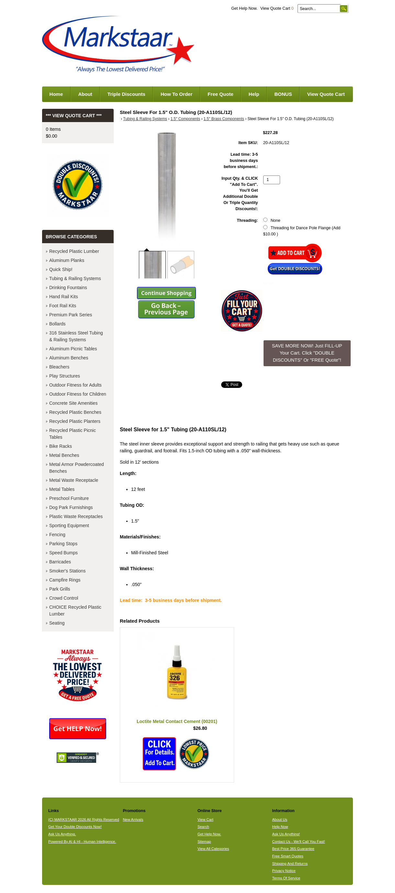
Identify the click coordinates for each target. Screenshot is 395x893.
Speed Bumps (63, 552)
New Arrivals (133, 819)
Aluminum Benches (68, 357)
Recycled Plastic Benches (75, 412)
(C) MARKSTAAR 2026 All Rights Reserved (83, 819)
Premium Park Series (70, 314)
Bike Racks (60, 446)
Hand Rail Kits (63, 296)
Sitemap (204, 841)
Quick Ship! (61, 269)
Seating (56, 623)
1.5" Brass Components (224, 119)
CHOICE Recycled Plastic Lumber (75, 610)
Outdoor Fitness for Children (77, 394)
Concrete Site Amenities (73, 403)
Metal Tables (61, 489)
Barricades (60, 561)
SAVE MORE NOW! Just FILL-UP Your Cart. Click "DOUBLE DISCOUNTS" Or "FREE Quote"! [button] (307, 352)
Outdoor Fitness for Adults (75, 385)
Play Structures (64, 376)
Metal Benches (64, 455)
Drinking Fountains (68, 287)
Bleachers (59, 366)
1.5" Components (185, 119)
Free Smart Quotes (287, 856)
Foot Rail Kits (62, 305)
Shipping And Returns (290, 863)
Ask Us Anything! (286, 834)
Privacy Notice (284, 871)
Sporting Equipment (69, 525)
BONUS (283, 94)
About (85, 94)
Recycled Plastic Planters (74, 421)
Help (254, 94)
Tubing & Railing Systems (145, 119)
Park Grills (59, 589)
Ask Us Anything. (62, 834)
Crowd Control (63, 598)
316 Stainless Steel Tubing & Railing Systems (76, 336)
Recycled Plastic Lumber (74, 251)
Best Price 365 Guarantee (293, 849)
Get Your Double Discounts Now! (75, 827)
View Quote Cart (277, 8)
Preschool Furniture (69, 498)
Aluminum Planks (66, 260)
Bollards (57, 323)
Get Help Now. (244, 8)
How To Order (176, 94)
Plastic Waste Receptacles (76, 516)
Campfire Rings (64, 579)
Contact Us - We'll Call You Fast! (298, 841)
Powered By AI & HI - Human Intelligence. (82, 841)
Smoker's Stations (67, 570)
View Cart (205, 819)
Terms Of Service (286, 878)
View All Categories (213, 849)
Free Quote (220, 94)
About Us (280, 819)
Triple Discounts (126, 94)
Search (203, 827)
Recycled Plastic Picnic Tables (72, 434)
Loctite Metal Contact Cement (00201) (177, 721)
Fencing (57, 534)
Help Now (280, 827)
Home (56, 94)
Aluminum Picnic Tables (73, 348)
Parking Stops (63, 543)
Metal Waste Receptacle (73, 480)
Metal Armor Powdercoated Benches (76, 468)
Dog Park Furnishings (71, 507)
